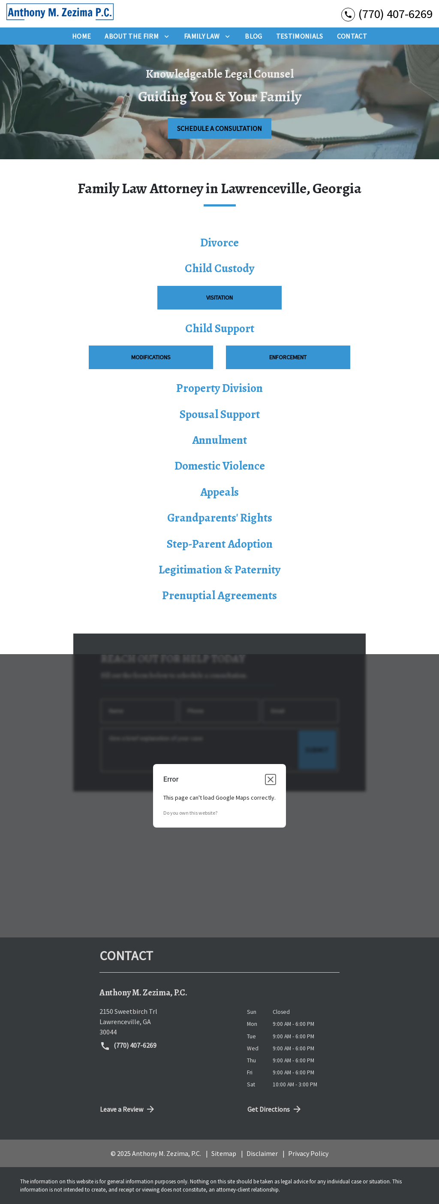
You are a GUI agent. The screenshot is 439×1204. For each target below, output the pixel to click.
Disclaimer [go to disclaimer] (262, 1153)
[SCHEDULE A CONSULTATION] (219, 128)
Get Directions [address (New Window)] (274, 1109)
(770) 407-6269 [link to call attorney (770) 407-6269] (128, 1046)
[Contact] (352, 36)
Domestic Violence (219, 465)
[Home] (81, 36)
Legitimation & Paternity (219, 569)
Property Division (219, 388)
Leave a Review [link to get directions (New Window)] (128, 1109)
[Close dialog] (270, 779)
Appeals (219, 492)
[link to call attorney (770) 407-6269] (387, 13)
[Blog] (253, 36)
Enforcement (288, 357)
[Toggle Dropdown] (166, 36)
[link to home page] (60, 13)
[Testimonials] (300, 36)
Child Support (219, 328)
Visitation (219, 297)
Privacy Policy (308, 1153)
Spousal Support (220, 414)
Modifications (151, 357)
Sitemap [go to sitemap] (223, 1153)
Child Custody (219, 268)
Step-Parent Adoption (220, 544)
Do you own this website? (190, 813)
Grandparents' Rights (219, 517)
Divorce (219, 242)
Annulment (219, 440)
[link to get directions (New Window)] (166, 1021)
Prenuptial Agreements (219, 595)
